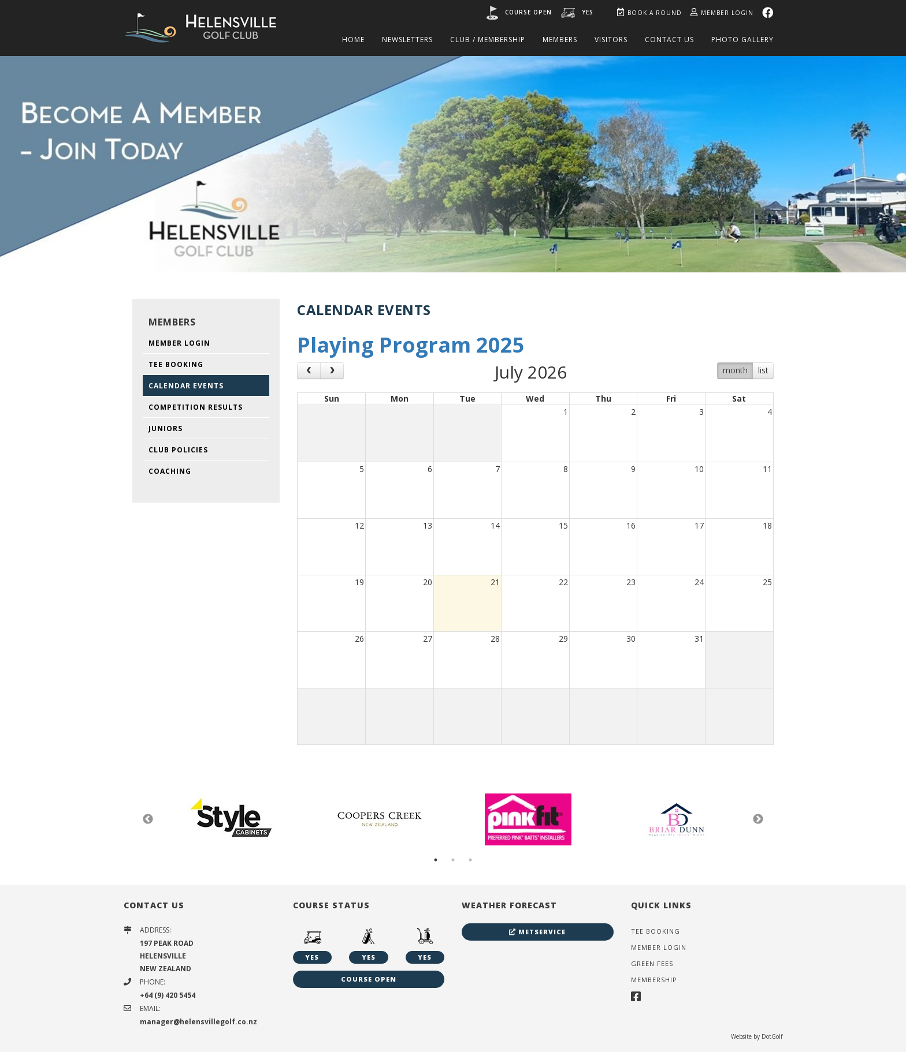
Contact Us (669, 39)
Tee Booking (175, 364)
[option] (453, 163)
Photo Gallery (742, 39)
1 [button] (435, 860)
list (763, 370)
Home (353, 39)
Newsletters (407, 39)
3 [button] (470, 860)
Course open (528, 12)
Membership (654, 979)
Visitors (611, 39)
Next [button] (758, 819)
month (735, 370)
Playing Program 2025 (411, 345)
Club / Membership (487, 39)
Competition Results (195, 407)
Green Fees (652, 963)
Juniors (165, 428)
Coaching (169, 471)
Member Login (721, 13)
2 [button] (453, 860)
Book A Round (649, 13)
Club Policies (178, 450)
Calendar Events (186, 386)
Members (560, 39)
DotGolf (772, 1036)
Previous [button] (148, 819)
